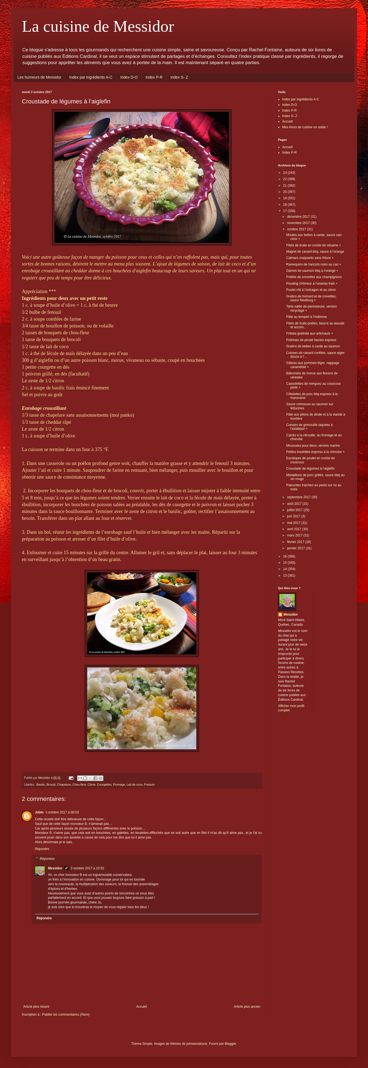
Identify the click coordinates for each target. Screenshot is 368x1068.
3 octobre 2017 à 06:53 (62, 812)
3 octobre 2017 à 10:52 (87, 868)
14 (285, 569)
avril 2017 (294, 529)
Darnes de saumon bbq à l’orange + (312, 271)
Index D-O (129, 77)
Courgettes (104, 784)
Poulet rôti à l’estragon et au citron (311, 290)
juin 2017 (294, 516)
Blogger (230, 1044)
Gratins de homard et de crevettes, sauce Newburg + (311, 298)
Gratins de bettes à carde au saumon (313, 346)
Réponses (47, 859)
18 (285, 205)
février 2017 (296, 542)
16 (285, 556)
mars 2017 (295, 535)
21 (285, 185)
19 (285, 198)
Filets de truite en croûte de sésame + (313, 245)
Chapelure (64, 784)
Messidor (55, 868)
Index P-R (154, 77)
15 (285, 563)
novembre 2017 (299, 223)
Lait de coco (134, 784)
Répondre (42, 849)
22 (285, 179)
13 (285, 575)
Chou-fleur (79, 784)
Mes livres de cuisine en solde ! (305, 127)
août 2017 (295, 504)
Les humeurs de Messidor (39, 77)
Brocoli (51, 784)
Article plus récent (36, 1007)
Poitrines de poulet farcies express (311, 340)
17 (285, 211)
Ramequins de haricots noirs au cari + (313, 264)
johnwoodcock (196, 1044)
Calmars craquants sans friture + (310, 258)
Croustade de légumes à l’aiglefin (310, 468)
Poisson (149, 784)
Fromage (119, 784)
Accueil (141, 1007)
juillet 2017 (295, 510)
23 (285, 173)
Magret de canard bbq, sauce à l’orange (315, 251)
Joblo (39, 812)
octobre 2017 (297, 229)
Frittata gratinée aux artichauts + (309, 333)
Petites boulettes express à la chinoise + (315, 452)
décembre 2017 (299, 217)
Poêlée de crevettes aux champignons (314, 277)
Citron (92, 784)
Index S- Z (179, 77)
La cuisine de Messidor (98, 26)
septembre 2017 (299, 497)
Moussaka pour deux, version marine (313, 446)
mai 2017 (294, 523)
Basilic (41, 784)
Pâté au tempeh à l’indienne (306, 317)
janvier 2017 (296, 548)
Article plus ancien (247, 1007)
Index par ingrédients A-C (90, 77)
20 (285, 192)
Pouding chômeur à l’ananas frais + (311, 283)
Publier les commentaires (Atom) (66, 1014)
